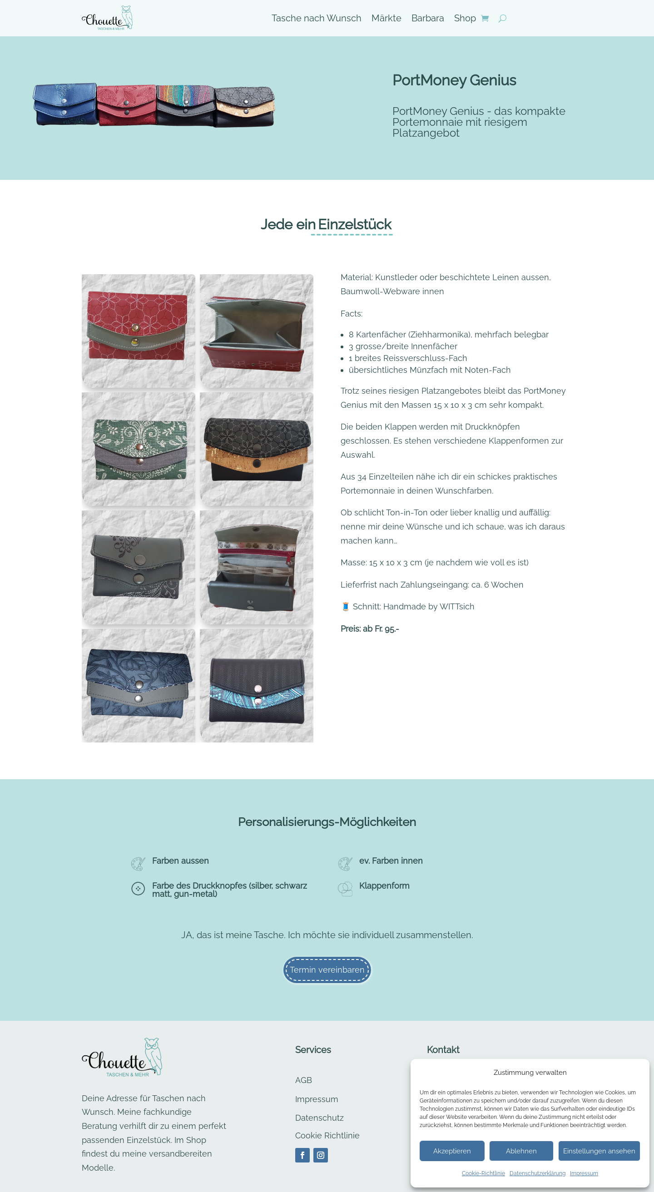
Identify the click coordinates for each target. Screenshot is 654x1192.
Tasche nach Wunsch (317, 19)
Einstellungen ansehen (599, 1151)
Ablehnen (521, 1151)
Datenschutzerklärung (537, 1173)
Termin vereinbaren (327, 969)
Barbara (427, 19)
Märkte (386, 19)
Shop (465, 19)
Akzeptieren (452, 1151)
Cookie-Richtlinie (483, 1173)
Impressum (584, 1173)
